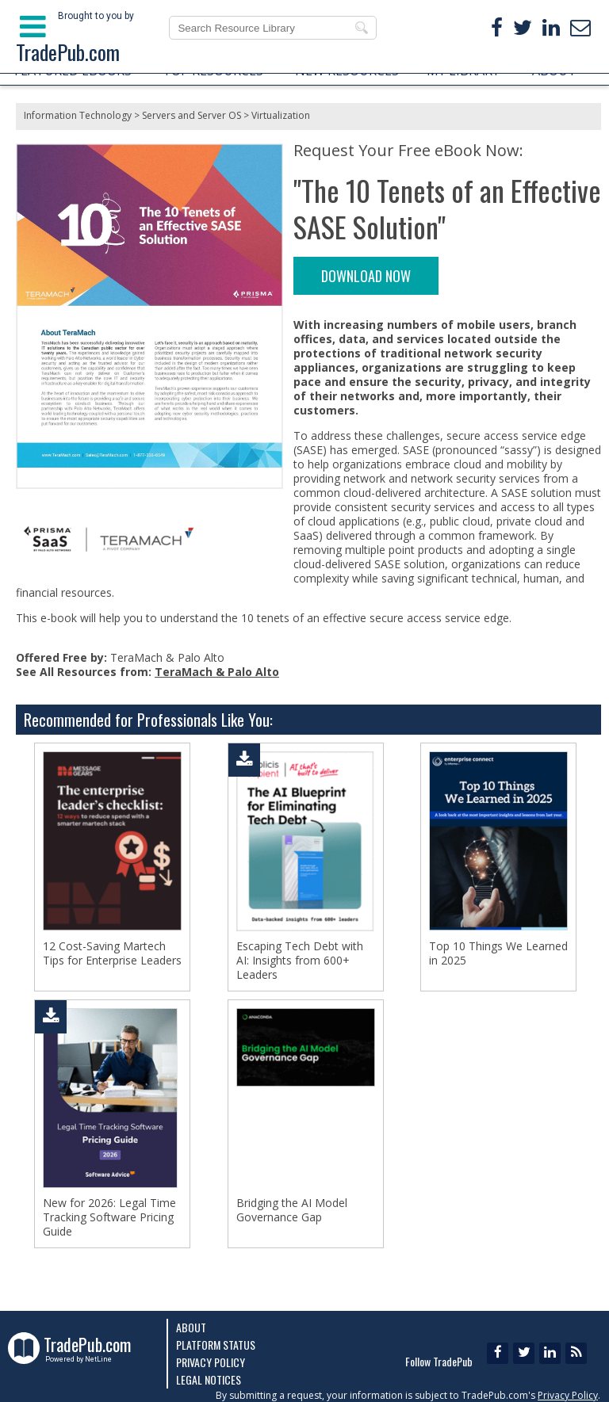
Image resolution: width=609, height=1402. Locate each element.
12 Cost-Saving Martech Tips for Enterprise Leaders (112, 953)
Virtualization (280, 115)
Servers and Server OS (191, 115)
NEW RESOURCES (347, 70)
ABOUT (554, 70)
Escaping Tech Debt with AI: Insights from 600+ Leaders (299, 960)
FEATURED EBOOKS (73, 70)
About (191, 1327)
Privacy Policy (210, 1362)
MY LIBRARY (463, 70)
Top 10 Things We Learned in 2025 (498, 953)
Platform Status (215, 1344)
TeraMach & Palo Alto (217, 671)
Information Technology (78, 115)
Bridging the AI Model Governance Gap (291, 1210)
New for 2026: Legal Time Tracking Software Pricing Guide (109, 1217)
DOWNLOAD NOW (366, 276)
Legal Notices (208, 1379)
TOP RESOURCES (213, 70)
